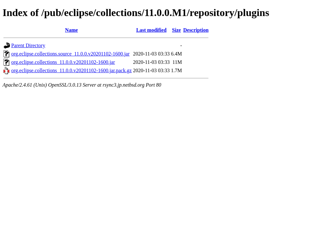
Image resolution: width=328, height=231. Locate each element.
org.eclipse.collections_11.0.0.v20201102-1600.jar (63, 62)
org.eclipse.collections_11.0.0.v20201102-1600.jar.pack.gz (71, 70)
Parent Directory (28, 45)
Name (71, 30)
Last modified (151, 30)
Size (176, 30)
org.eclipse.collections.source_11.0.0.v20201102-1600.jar (70, 53)
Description (196, 30)
